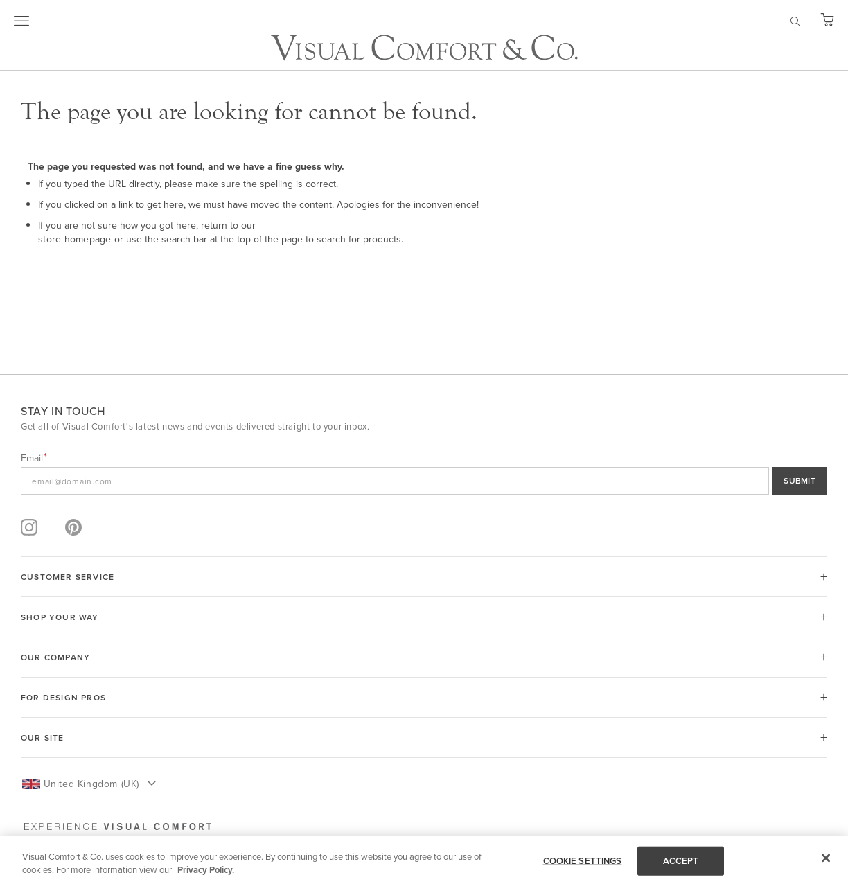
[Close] (826, 858)
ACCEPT (681, 860)
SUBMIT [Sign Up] (799, 480)
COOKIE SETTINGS (582, 860)
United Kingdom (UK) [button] (91, 783)
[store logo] (424, 47)
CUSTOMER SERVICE (67, 577)
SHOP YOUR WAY (60, 617)
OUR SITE (42, 737)
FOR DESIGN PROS (63, 697)
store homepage (75, 239)
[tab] (424, 577)
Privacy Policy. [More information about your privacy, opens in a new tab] (205, 869)
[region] (424, 860)
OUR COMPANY (55, 657)
